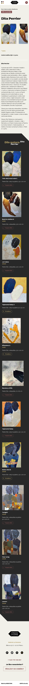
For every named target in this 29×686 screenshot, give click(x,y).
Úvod (2, 9)
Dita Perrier (15, 9)
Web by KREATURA (6, 683)
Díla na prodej (6, 12)
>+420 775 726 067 (14, 660)
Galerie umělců (8, 9)
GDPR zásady (24, 683)
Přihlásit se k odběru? (14, 669)
